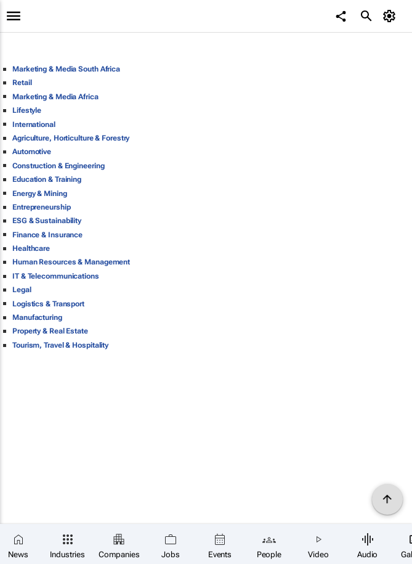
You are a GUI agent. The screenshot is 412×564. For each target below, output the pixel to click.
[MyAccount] (390, 16)
